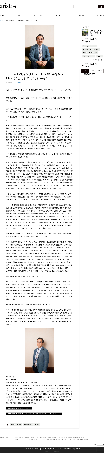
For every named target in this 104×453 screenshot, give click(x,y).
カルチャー (59, 16)
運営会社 (37, 449)
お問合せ (77, 449)
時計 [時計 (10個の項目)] (85, 53)
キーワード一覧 (97, 60)
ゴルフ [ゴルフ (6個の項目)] (100, 56)
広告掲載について (69, 449)
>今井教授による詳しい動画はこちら (18, 408)
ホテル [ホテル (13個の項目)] (86, 46)
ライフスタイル (39, 16)
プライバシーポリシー (56, 449)
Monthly (100, 70)
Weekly (92, 70)
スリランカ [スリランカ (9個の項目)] (94, 53)
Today (85, 70)
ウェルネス (100, 16)
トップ (1, 20)
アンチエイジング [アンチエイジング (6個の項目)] (89, 56)
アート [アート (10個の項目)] (86, 49)
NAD (13, 424)
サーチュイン (28, 424)
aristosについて (28, 449)
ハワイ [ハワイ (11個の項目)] (94, 46)
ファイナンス (80, 15)
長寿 (38, 424)
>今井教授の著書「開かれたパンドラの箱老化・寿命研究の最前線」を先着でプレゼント (33, 414)
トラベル (3, 16)
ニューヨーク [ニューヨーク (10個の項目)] (95, 49)
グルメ (20, 16)
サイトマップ (45, 449)
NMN (20, 424)
